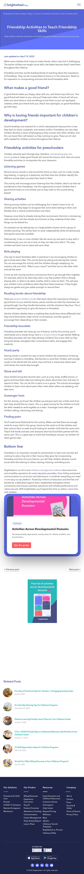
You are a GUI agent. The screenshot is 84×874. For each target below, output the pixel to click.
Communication (30, 815)
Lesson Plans (29, 824)
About (69, 796)
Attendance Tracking (32, 811)
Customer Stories (50, 802)
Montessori (8, 811)
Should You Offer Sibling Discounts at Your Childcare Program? (41, 761)
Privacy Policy (72, 815)
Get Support (48, 805)
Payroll (27, 805)
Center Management (32, 818)
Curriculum (37, 14)
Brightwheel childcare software (15, 14)
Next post (74, 570)
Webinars (47, 815)
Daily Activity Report (32, 821)
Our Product (30, 788)
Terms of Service (73, 811)
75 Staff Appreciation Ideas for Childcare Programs (36, 747)
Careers (69, 799)
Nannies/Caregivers (12, 808)
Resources (48, 788)
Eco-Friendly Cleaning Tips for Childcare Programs (36, 705)
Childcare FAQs (49, 833)
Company (71, 788)
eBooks (46, 821)
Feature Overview (31, 808)
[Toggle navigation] (79, 4)
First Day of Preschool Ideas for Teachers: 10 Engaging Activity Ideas (44, 691)
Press (68, 803)
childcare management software (46, 470)
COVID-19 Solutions (12, 805)
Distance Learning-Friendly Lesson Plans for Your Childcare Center (43, 719)
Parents (7, 802)
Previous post (12, 570)
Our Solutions (10, 788)
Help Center (48, 808)
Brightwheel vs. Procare (53, 830)
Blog (30, 14)
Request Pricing (49, 811)
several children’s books (25, 299)
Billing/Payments (31, 796)
